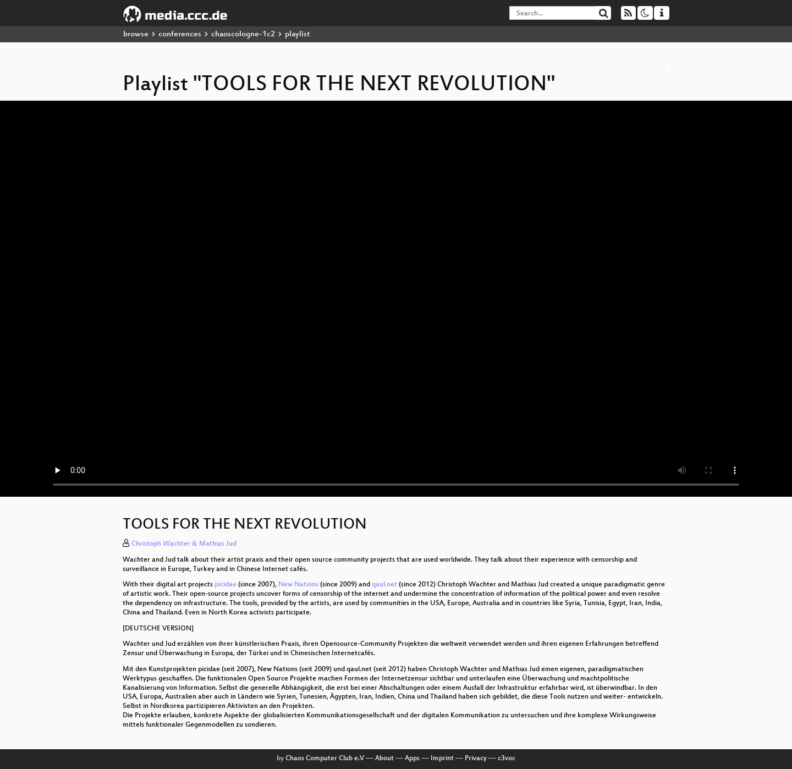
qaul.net (384, 585)
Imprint (442, 758)
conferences (179, 34)
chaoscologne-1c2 (243, 34)
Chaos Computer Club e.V (324, 758)
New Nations (298, 585)
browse (135, 34)
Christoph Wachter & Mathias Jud (184, 544)
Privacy (476, 758)
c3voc (506, 758)
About (384, 758)
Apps (412, 758)
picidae (226, 585)
